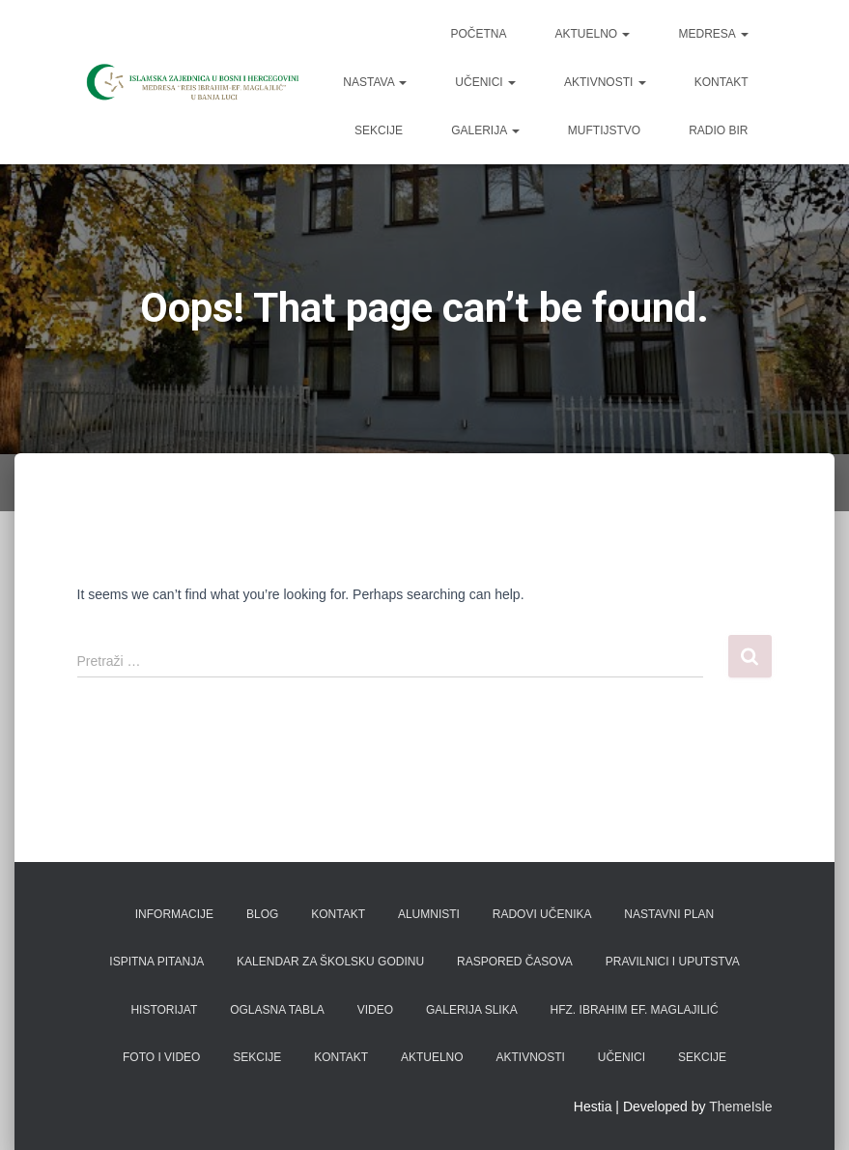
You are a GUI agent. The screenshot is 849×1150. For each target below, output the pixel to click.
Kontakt (721, 82)
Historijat (163, 1010)
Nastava (375, 82)
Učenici (485, 82)
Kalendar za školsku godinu (330, 961)
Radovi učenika (542, 914)
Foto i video (161, 1057)
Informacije (174, 914)
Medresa (713, 34)
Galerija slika (472, 1010)
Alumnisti (429, 914)
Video (375, 1010)
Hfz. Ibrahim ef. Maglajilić (635, 1010)
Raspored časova (515, 961)
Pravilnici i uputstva (673, 961)
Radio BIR (718, 130)
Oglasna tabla (277, 1010)
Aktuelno (592, 34)
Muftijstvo (604, 130)
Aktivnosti (605, 82)
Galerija (485, 130)
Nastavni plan (669, 914)
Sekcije (378, 130)
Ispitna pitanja (156, 961)
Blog (262, 914)
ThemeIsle (740, 1106)
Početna (478, 34)
